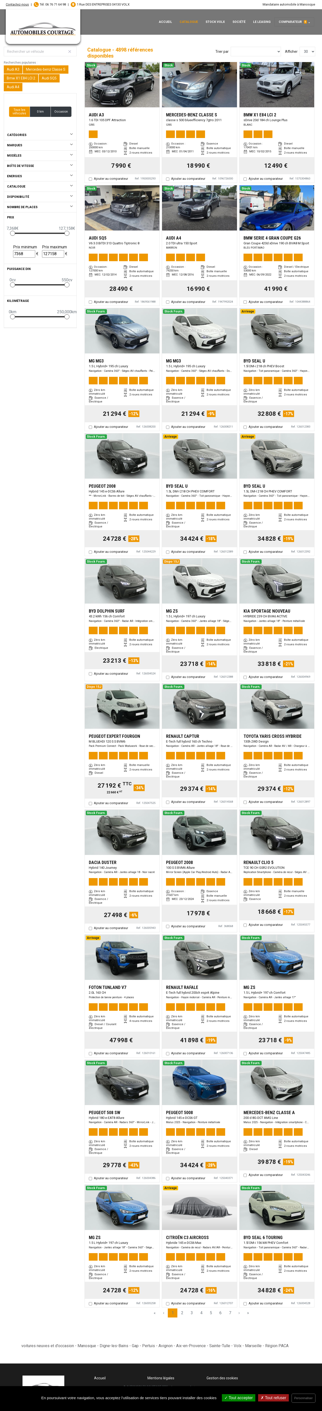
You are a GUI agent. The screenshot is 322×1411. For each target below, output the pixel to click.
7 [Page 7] (230, 1312)
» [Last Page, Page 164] (248, 1312)
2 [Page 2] (182, 1312)
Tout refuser (273, 1398)
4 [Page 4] (201, 1312)
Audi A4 (13, 87)
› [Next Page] (239, 1312)
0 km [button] (40, 111)
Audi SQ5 (49, 78)
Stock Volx (215, 22)
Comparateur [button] (293, 22)
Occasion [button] (61, 111)
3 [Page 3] (192, 1312)
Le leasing (262, 22)
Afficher (291, 52)
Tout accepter (238, 1398)
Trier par (222, 52)
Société (239, 22)
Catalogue (189, 22)
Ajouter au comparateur (111, 178)
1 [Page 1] (173, 1312)
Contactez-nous (17, 4)
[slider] (12, 233)
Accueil (165, 22)
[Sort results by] (256, 51)
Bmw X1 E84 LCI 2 (21, 78)
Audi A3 (13, 69)
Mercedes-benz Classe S (45, 69)
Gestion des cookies (222, 1378)
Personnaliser (303, 1398)
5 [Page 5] (211, 1312)
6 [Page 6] (220, 1312)
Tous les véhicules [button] (19, 111)
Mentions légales (160, 1378)
